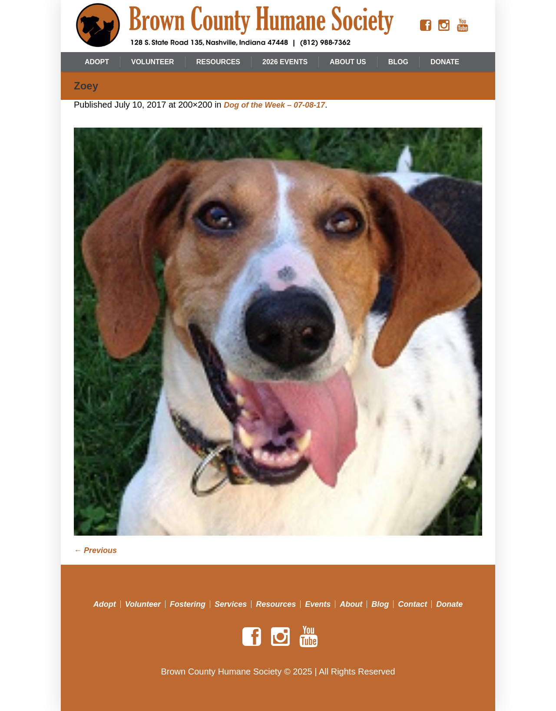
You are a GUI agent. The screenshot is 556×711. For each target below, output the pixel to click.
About (351, 604)
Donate (449, 604)
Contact (412, 604)
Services (231, 604)
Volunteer (143, 604)
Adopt (104, 604)
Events (318, 604)
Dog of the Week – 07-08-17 (274, 105)
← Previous (95, 550)
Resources (276, 604)
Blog (380, 604)
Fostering (187, 604)
